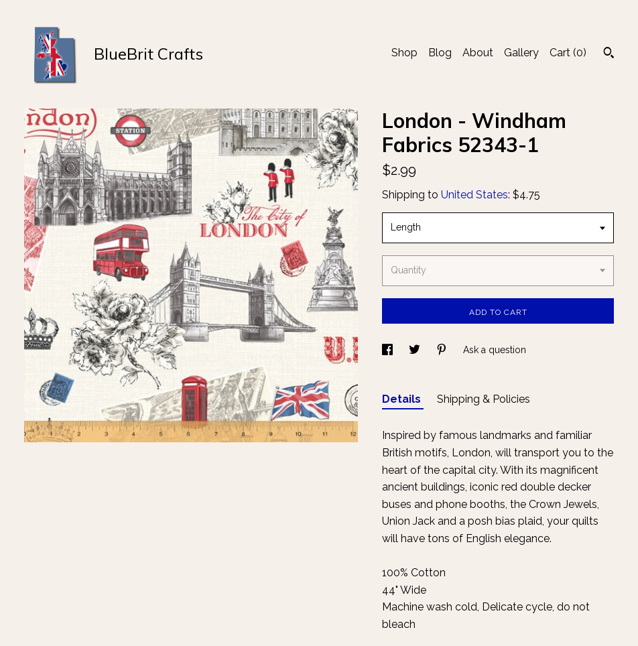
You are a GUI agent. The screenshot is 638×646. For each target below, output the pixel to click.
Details (403, 399)
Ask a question (494, 349)
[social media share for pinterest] (443, 349)
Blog (440, 52)
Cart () (568, 52)
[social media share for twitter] (416, 349)
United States (474, 194)
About (477, 52)
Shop (404, 52)
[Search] (609, 54)
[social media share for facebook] (388, 349)
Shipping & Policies (483, 399)
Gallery (521, 52)
